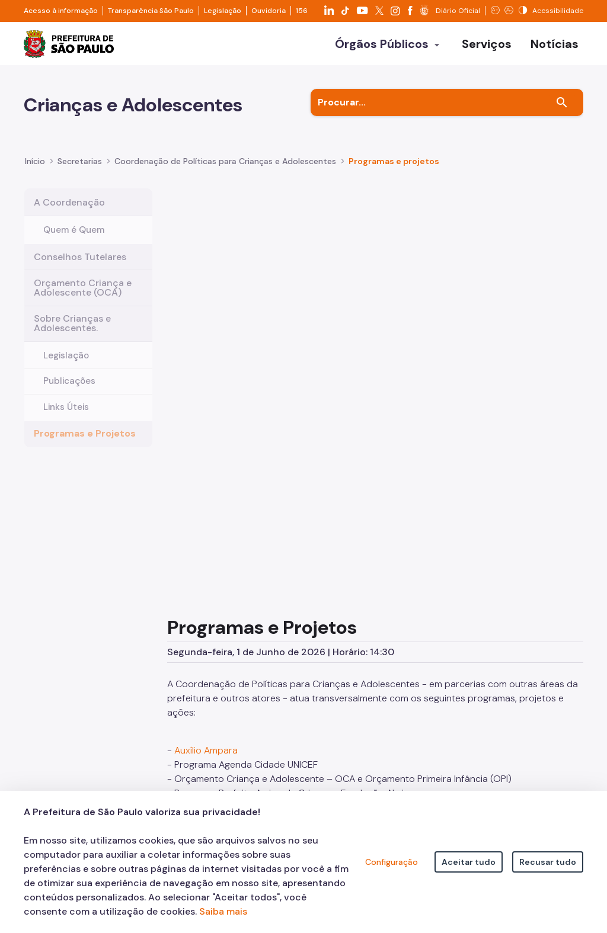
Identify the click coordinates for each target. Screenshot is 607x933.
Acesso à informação (61, 10)
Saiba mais (223, 911)
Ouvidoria (268, 10)
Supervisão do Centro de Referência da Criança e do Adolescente (318, 510)
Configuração (391, 862)
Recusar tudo (547, 862)
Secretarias (79, 170)
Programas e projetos (394, 170)
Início (35, 170)
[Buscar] (562, 111)
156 (302, 10)
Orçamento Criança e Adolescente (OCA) (83, 296)
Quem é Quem (73, 238)
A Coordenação (69, 210)
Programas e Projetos (85, 441)
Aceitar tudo (469, 862)
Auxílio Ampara (206, 411)
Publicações (69, 389)
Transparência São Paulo (151, 10)
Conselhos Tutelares (80, 265)
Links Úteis (66, 415)
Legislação (222, 10)
